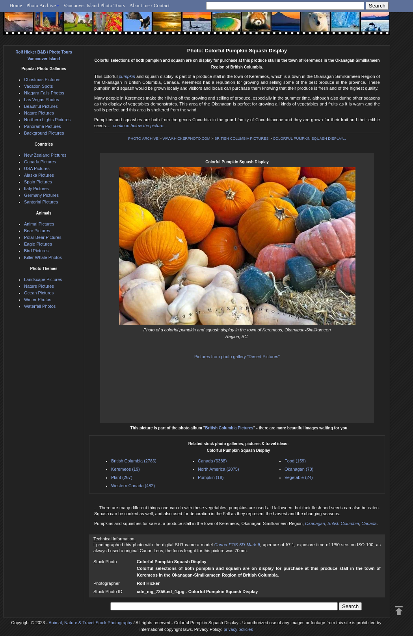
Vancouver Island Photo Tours (94, 5)
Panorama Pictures (42, 126)
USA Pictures (37, 168)
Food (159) (295, 461)
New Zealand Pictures (45, 155)
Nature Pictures (39, 113)
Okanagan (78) (299, 469)
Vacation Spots (38, 86)
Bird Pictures (36, 250)
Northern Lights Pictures (47, 119)
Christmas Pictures (42, 79)
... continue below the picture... (137, 125)
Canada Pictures (40, 161)
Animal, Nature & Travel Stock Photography (90, 622)
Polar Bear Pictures (42, 237)
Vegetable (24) (299, 477)
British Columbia (343, 523)
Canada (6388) (212, 461)
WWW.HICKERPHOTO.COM (186, 139)
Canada (369, 523)
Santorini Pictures (41, 202)
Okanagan (315, 523)
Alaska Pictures (39, 175)
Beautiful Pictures (41, 106)
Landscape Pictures (43, 279)
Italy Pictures (36, 188)
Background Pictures (44, 133)
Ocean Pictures (39, 292)
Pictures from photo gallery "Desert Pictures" (237, 356)
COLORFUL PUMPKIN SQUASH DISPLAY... (309, 139)
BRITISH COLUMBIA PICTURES (241, 139)
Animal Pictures (39, 224)
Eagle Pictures (38, 244)
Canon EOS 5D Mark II (237, 544)
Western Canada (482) (133, 485)
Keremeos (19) (125, 469)
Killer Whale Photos (43, 257)
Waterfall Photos (40, 306)
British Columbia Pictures (229, 428)
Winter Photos (37, 299)
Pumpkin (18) (210, 477)
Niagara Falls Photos (44, 93)
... (96, 507)
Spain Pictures (38, 181)
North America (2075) (218, 469)
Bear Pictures (37, 230)
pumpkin (127, 76)
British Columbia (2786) (133, 461)
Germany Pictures (41, 195)
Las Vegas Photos (41, 99)
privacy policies (238, 629)
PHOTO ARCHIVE (143, 139)
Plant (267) (121, 477)
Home (15, 5)
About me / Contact (149, 5)
